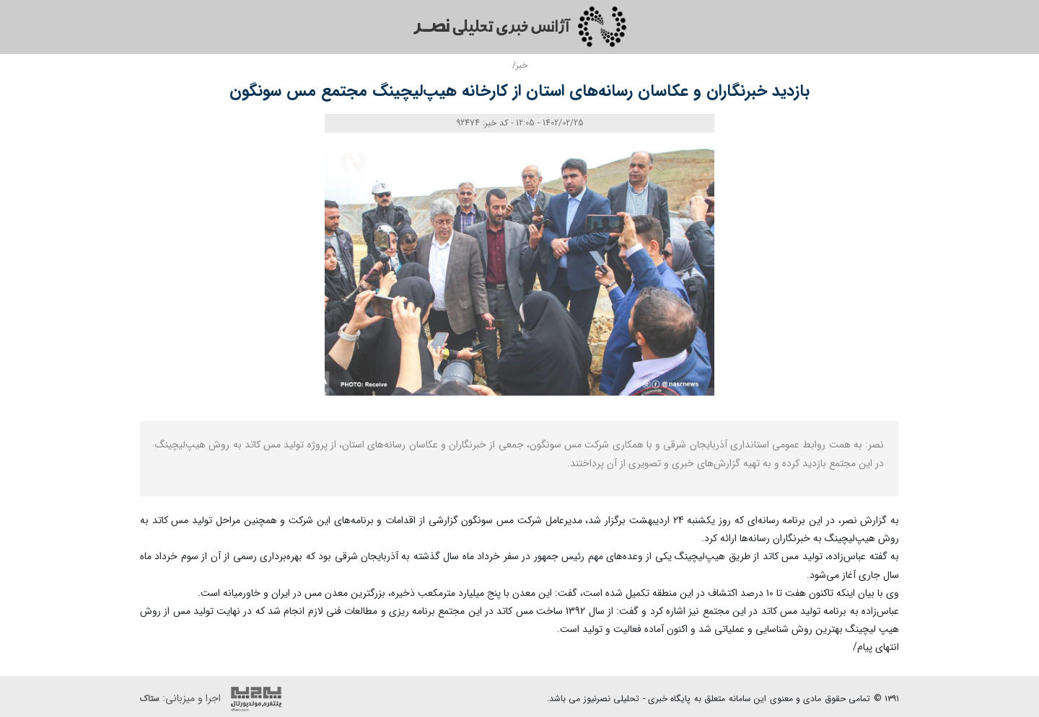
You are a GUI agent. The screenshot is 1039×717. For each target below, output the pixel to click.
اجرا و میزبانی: (214, 699)
